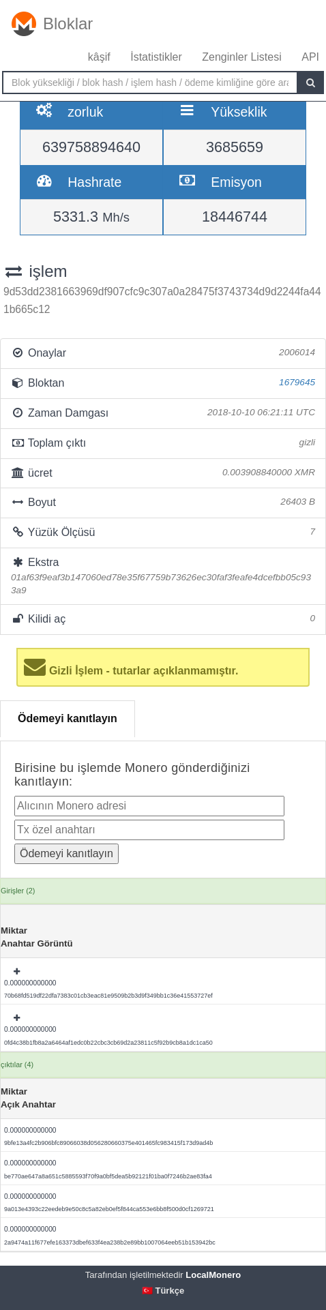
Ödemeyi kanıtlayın (67, 718)
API (310, 57)
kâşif (99, 57)
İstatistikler (156, 57)
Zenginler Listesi (242, 57)
